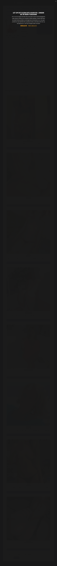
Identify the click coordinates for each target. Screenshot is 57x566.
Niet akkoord (32, 26)
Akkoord (23, 26)
